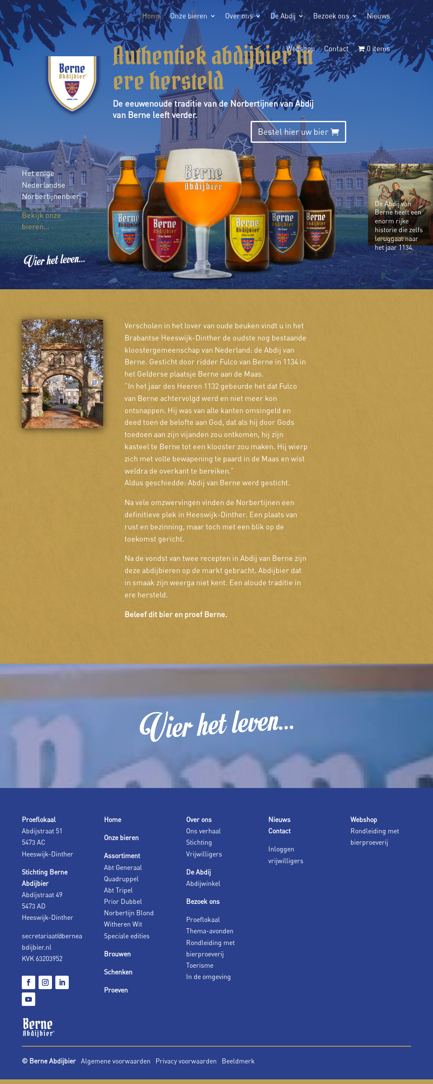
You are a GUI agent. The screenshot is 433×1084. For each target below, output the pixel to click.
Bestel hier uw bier (293, 131)
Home (151, 15)
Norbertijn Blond (129, 913)
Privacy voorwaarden (187, 1061)
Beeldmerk (238, 1061)
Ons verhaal (203, 831)
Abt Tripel (118, 890)
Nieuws (378, 15)
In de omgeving (208, 976)
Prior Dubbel (123, 901)
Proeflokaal (203, 919)
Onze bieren (188, 15)
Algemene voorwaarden (115, 1061)
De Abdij (283, 15)
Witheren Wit (123, 924)
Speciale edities (127, 936)
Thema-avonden (209, 931)
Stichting (199, 842)
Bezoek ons (331, 15)
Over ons (239, 15)
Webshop (300, 48)
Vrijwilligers (204, 854)
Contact (336, 48)
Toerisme (199, 965)
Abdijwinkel (203, 883)
